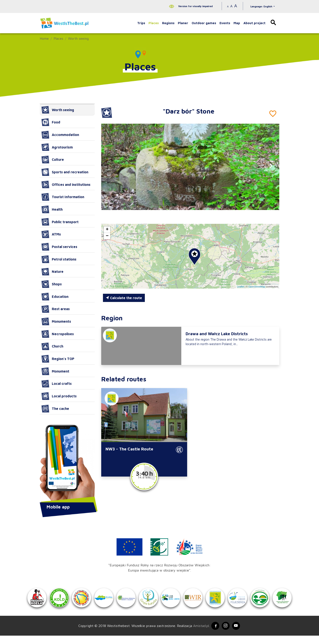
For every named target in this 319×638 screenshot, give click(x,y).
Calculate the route (124, 298)
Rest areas (55, 309)
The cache (55, 408)
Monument (55, 371)
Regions (168, 23)
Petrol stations (58, 259)
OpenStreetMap (256, 286)
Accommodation (60, 135)
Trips (141, 23)
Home (44, 38)
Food (50, 122)
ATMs (51, 234)
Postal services (59, 247)
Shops (51, 284)
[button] (271, 167)
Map (237, 23)
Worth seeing (78, 38)
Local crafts (56, 384)
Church (52, 346)
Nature (52, 272)
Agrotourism (57, 147)
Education (54, 296)
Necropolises (57, 334)
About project (254, 23)
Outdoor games (204, 23)
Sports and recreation (64, 172)
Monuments (56, 321)
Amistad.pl (200, 628)
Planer (183, 23)
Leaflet (240, 286)
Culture (52, 159)
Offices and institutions (65, 184)
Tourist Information (62, 197)
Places (153, 23)
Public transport (60, 222)
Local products (59, 396)
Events (225, 23)
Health (52, 209)
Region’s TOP (57, 359)
